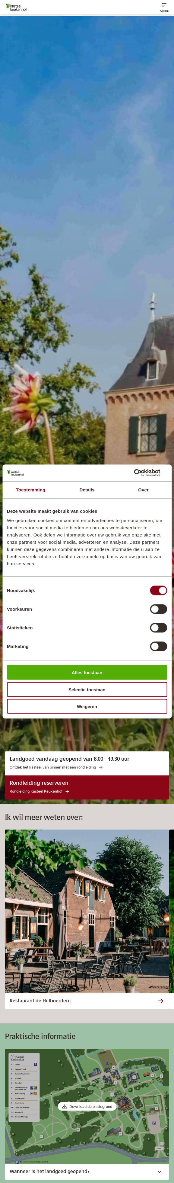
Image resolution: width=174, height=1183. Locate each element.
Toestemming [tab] (31, 489)
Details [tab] (87, 489)
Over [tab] (143, 489)
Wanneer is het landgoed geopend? (82, 1172)
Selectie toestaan (87, 689)
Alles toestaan (87, 672)
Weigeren (87, 706)
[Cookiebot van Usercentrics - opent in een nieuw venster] (140, 473)
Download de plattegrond (90, 1106)
